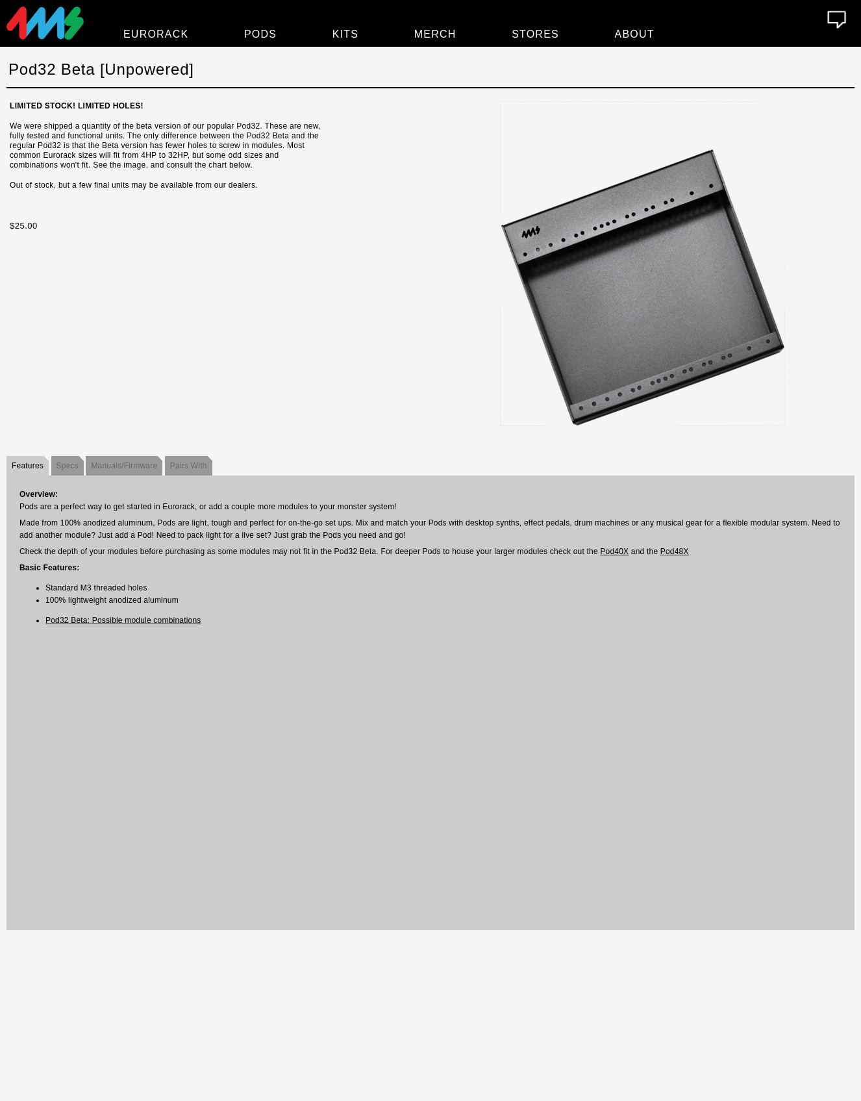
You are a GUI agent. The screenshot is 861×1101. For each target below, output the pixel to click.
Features (28, 465)
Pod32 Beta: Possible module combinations (123, 620)
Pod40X (614, 551)
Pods (260, 34)
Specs (67, 465)
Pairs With (188, 465)
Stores (535, 34)
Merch (435, 34)
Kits (345, 34)
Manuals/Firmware (124, 465)
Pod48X (674, 551)
